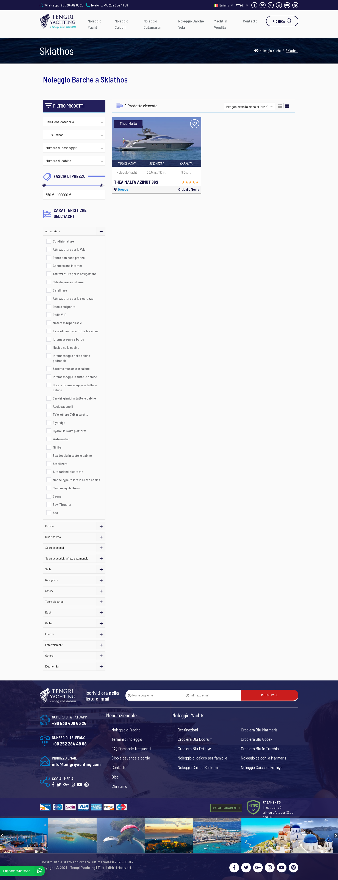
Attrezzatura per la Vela (69, 249)
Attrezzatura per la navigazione (75, 274)
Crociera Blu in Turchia (260, 748)
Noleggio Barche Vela (191, 24)
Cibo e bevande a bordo (130, 757)
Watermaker (61, 439)
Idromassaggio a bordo (68, 339)
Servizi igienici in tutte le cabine (74, 398)
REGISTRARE (269, 695)
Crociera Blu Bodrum (195, 739)
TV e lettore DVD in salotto (70, 414)
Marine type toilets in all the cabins (76, 480)
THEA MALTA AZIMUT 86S (136, 182)
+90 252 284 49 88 (116, 5)
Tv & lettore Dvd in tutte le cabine (76, 331)
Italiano (223, 5)
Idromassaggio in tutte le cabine (75, 377)
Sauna (57, 496)
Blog (115, 776)
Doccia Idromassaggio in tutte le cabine (75, 387)
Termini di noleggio (126, 739)
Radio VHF (59, 314)
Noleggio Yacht (94, 24)
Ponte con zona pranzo (69, 257)
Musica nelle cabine (66, 347)
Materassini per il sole (67, 323)
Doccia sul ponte (64, 306)
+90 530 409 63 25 (71, 5)
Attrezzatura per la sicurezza (73, 298)
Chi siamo (119, 786)
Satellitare (60, 290)
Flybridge (59, 422)
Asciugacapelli (63, 406)
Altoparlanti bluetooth (68, 471)
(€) (242, 5)
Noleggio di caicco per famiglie (202, 757)
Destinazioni (188, 729)
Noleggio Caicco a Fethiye (261, 767)
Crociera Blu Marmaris (259, 729)
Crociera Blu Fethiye (194, 748)
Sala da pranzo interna (68, 282)
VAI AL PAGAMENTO (226, 808)
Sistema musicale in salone (71, 368)
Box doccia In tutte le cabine (72, 455)
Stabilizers (60, 463)
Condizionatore (63, 241)
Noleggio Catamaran (152, 24)
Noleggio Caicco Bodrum (198, 767)
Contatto (250, 21)
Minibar (58, 447)
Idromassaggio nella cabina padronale (71, 358)
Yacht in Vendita (220, 24)
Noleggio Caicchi (121, 24)
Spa (55, 513)
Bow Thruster (62, 504)
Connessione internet (67, 265)
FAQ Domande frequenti (131, 748)
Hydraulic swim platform (69, 431)
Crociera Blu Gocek (256, 739)
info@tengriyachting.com (76, 764)
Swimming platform (66, 488)
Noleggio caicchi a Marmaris (263, 757)
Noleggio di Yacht (125, 729)
